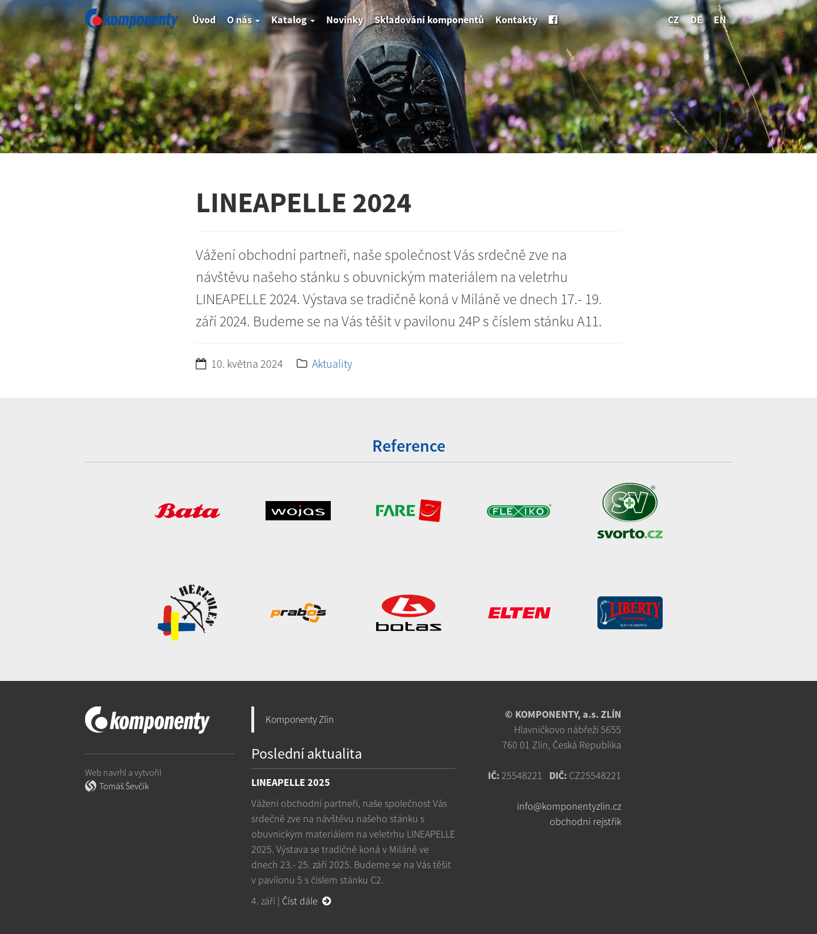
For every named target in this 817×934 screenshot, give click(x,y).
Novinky (344, 19)
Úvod (204, 19)
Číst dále (306, 900)
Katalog (293, 19)
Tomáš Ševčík (124, 786)
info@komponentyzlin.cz (569, 806)
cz (673, 19)
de (696, 19)
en (720, 19)
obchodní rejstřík (585, 821)
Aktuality (332, 363)
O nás (243, 19)
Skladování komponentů (429, 19)
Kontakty (516, 19)
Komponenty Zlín (300, 719)
